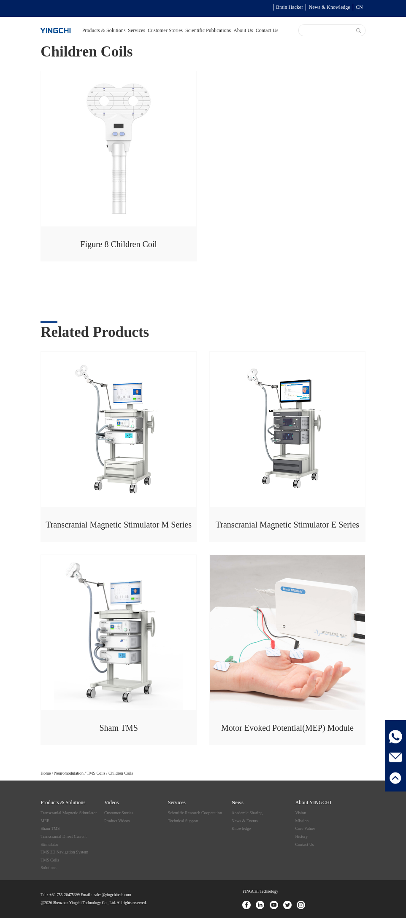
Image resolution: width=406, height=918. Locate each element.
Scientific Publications (208, 30)
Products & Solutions (104, 30)
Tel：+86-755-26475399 (60, 895)
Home (46, 773)
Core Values (305, 828)
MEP (45, 820)
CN (359, 7)
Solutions (48, 867)
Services (136, 30)
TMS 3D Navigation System (64, 852)
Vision (300, 812)
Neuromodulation (69, 773)
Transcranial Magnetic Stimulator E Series (287, 524)
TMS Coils (96, 773)
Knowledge (241, 828)
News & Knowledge (329, 7)
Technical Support (183, 820)
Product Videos (117, 820)
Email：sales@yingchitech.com (105, 895)
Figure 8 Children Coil (118, 244)
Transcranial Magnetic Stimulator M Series (119, 524)
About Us (243, 30)
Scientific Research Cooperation (195, 812)
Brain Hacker (289, 7)
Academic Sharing (247, 812)
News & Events (245, 820)
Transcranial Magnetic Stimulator (69, 812)
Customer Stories (165, 30)
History (301, 836)
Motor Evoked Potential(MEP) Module (287, 727)
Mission (302, 820)
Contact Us (267, 30)
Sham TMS (118, 727)
